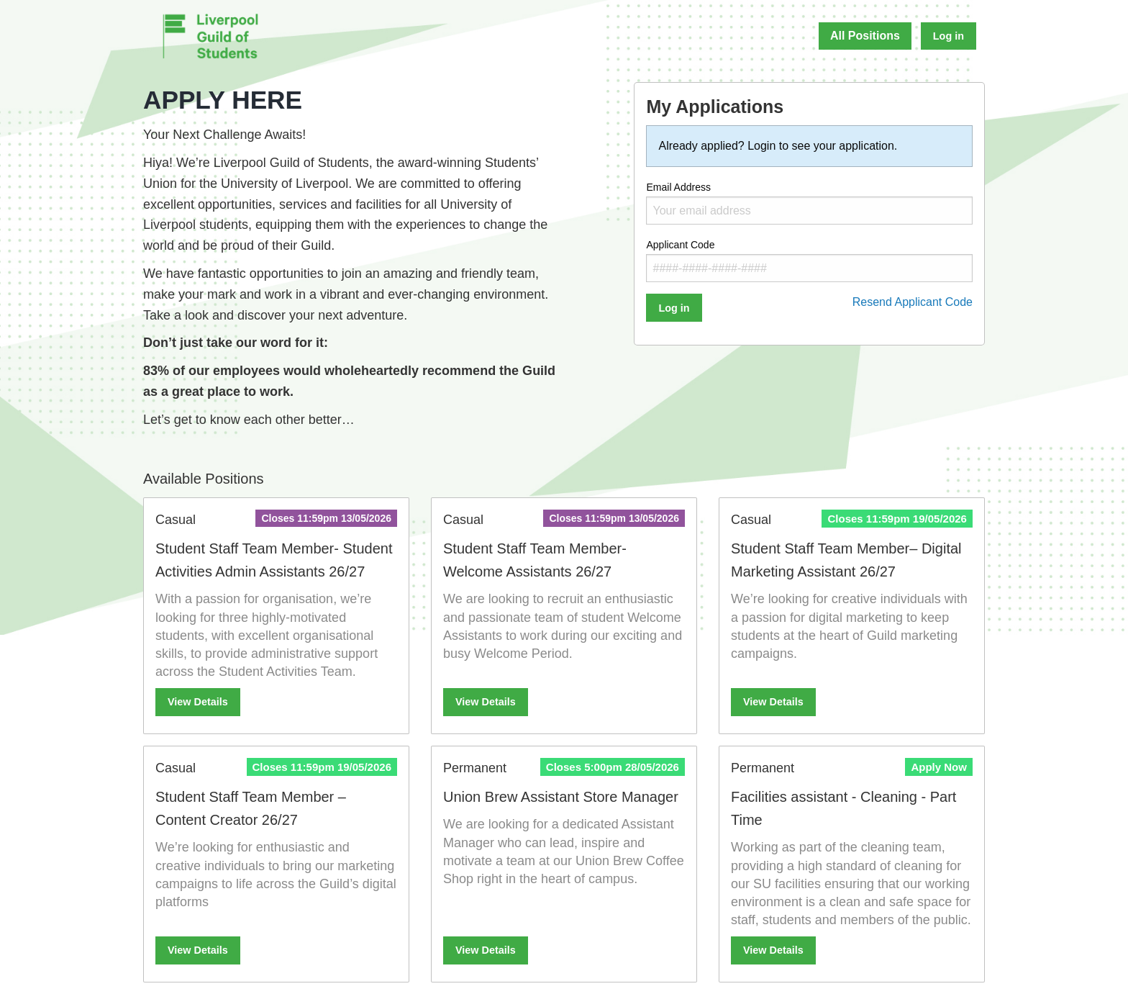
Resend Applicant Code (912, 302)
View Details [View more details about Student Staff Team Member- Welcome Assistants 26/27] (485, 702)
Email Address (809, 203)
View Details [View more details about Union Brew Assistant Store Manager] (485, 950)
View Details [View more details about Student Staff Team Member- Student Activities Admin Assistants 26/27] (198, 702)
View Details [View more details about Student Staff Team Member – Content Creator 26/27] (198, 950)
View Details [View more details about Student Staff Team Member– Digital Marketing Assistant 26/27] (773, 702)
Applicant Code (809, 260)
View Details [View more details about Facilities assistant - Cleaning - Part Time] (773, 950)
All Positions (865, 36)
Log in (948, 36)
